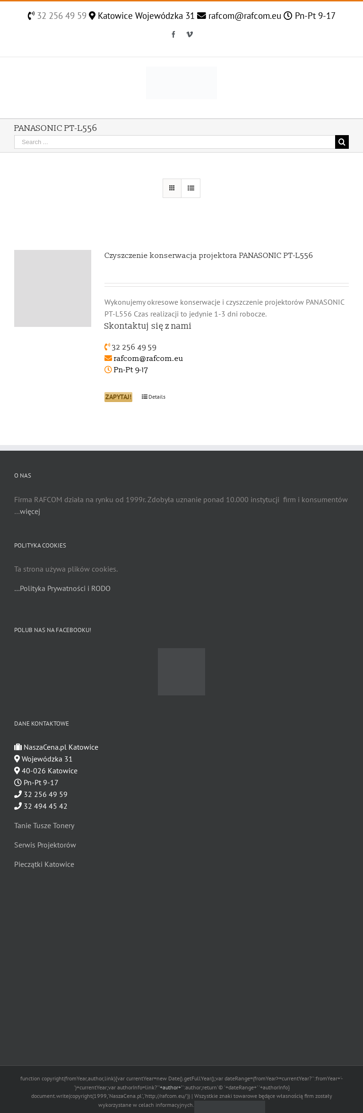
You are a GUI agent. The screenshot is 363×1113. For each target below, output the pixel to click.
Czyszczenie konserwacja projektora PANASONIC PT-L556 (208, 255)
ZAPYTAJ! (118, 397)
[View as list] (191, 188)
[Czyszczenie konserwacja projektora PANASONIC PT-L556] (52, 288)
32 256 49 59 (60, 15)
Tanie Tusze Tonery (44, 825)
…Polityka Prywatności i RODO (62, 588)
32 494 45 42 (41, 806)
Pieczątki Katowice (44, 864)
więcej (30, 511)
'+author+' (170, 1087)
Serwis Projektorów (45, 844)
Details (156, 396)
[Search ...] (174, 142)
